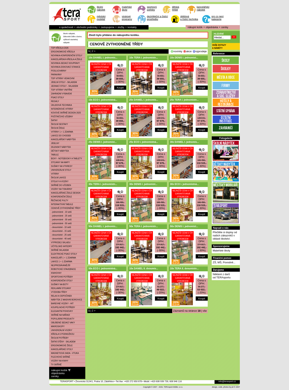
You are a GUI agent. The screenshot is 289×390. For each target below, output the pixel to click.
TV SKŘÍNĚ (55, 364)
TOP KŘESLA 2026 (58, 48)
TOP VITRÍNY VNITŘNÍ (60, 90)
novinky (177, 51)
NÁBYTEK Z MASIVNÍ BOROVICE (65, 300)
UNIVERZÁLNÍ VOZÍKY (60, 330)
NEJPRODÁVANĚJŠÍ (59, 265)
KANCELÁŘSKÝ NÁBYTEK (62, 139)
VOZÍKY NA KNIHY (58, 361)
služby (121, 27)
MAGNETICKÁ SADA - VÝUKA (64, 353)
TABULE (54, 155)
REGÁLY (54, 101)
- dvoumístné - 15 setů (60, 231)
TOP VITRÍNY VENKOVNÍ (61, 78)
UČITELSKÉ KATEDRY (60, 246)
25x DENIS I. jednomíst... (103, 142)
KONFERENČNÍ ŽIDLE (60, 197)
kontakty (132, 27)
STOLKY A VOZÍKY (58, 181)
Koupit (120, 87)
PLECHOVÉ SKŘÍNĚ (59, 357)
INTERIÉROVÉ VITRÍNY (61, 109)
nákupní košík (195, 27)
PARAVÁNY (55, 75)
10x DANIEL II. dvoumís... (143, 268)
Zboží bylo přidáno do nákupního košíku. (114, 35)
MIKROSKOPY (57, 326)
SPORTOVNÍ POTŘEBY (61, 277)
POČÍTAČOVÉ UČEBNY (61, 116)
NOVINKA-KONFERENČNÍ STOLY (65, 55)
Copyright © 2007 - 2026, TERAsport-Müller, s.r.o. (163, 387)
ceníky (224, 27)
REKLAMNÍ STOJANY (60, 288)
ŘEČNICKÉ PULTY (58, 200)
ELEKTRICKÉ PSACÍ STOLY (63, 254)
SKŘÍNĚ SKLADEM (59, 250)
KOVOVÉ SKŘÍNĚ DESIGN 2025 (65, 113)
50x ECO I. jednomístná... (103, 268)
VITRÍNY (54, 174)
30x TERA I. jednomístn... (103, 184)
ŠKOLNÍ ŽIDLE (57, 128)
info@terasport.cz (227, 381)
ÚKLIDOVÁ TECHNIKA (60, 105)
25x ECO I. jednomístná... (143, 142)
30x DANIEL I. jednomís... (184, 142)
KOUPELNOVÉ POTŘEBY (62, 307)
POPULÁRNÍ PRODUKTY (61, 319)
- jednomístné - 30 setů (60, 219)
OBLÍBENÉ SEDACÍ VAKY (62, 323)
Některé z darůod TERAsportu (222, 276)
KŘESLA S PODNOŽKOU (61, 334)
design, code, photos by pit (222, 387)
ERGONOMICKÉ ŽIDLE (61, 345)
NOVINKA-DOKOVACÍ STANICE (64, 67)
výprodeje (201, 51)
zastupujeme (107, 27)
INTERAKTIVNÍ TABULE (61, 204)
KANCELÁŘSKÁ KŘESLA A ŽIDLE (65, 59)
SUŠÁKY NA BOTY (58, 284)
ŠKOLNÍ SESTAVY (58, 124)
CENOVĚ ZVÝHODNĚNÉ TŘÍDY (64, 208)
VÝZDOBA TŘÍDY (58, 292)
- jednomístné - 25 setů (60, 216)
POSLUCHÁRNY (57, 71)
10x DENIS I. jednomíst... (184, 57)
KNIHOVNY (55, 273)
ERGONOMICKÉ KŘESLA (62, 52)
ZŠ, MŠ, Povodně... (224, 262)
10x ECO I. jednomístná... (103, 99)
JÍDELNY (54, 143)
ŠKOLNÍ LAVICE (57, 178)
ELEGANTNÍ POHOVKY (61, 311)
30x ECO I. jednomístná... (184, 184)
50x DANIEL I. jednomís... (103, 226)
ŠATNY (53, 120)
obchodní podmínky (87, 27)
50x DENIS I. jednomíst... (184, 226)
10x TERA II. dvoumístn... (184, 268)
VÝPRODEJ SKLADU (59, 242)
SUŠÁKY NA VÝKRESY (60, 166)
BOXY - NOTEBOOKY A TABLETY (65, 158)
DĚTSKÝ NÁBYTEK (59, 151)
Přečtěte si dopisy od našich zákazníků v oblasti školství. (225, 235)
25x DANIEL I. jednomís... (143, 99)
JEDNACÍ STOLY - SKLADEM (63, 86)
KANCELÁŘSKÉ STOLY (61, 349)
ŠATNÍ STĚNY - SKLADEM (62, 342)
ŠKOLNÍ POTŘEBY (59, 338)
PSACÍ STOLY (56, 97)
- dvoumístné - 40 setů (60, 239)
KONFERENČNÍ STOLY (61, 281)
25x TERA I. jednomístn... (184, 99)
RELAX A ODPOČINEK (60, 296)
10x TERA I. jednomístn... (143, 57)
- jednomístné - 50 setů (60, 223)
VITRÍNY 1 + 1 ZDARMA (61, 132)
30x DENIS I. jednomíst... (143, 184)
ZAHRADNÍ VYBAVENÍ (60, 94)
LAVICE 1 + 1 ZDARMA (60, 261)
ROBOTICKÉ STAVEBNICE (62, 269)
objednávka (212, 27)
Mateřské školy (221, 250)
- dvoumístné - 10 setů (60, 227)
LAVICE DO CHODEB (60, 136)
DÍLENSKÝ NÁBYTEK (60, 147)
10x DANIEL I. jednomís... (103, 57)
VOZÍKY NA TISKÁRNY (60, 189)
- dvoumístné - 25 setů (60, 235)
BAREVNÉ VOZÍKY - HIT (61, 303)
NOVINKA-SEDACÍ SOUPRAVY (64, 63)
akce (188, 51)
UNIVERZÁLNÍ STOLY (60, 170)
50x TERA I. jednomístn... (143, 226)
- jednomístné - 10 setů (60, 212)
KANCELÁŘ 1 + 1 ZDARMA (62, 258)
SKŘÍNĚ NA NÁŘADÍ (59, 315)
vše (205, 310)
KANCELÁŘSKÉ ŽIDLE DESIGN (64, 193)
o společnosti (66, 27)
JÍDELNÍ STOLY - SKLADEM (63, 82)
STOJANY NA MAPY (59, 162)
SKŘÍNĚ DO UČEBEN (60, 185)
